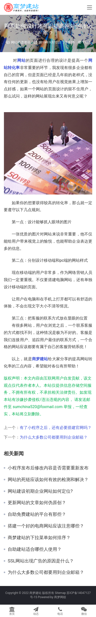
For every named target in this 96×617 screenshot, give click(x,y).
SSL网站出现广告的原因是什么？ (41, 560)
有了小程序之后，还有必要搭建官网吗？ (56, 427)
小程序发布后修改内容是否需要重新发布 (48, 467)
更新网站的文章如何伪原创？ (37, 502)
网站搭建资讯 (20, 42)
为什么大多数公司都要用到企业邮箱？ (54, 437)
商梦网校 (60, 597)
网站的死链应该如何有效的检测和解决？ (48, 479)
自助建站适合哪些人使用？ (35, 549)
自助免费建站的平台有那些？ (37, 514)
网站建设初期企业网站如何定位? (40, 491)
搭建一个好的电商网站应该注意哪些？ (46, 525)
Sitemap (60, 593)
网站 (21, 60)
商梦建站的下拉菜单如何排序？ (39, 537)
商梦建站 (40, 359)
